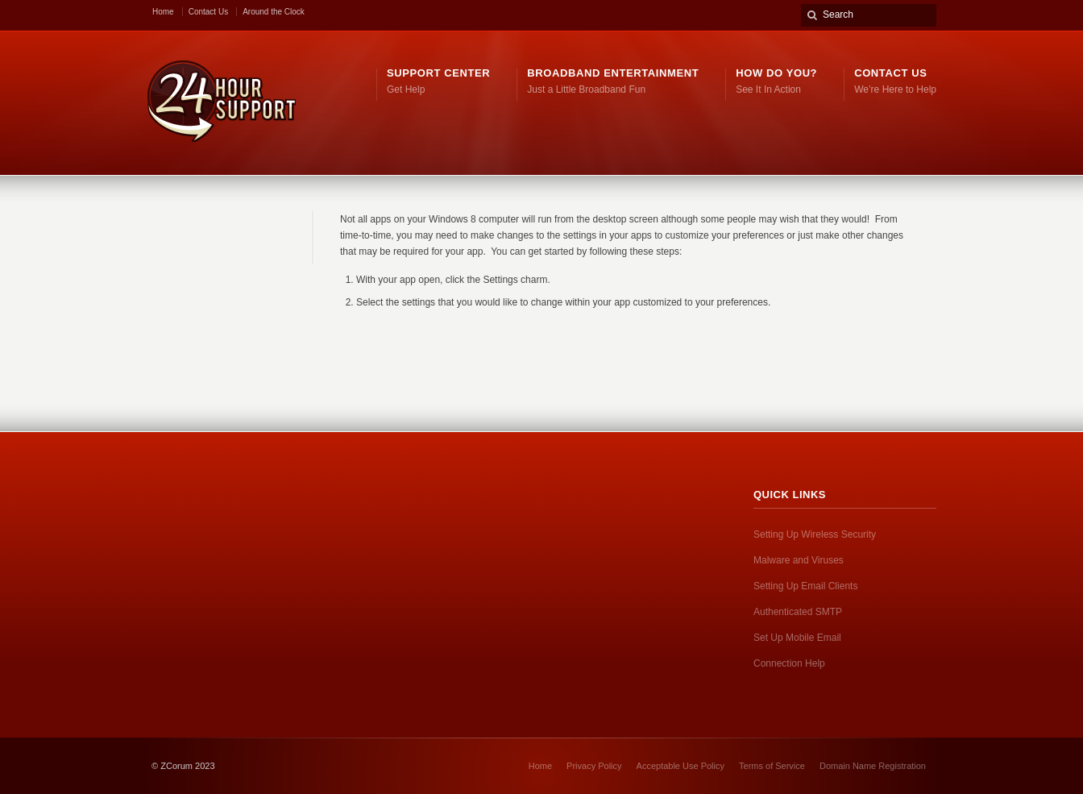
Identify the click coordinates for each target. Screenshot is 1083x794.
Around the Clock (274, 11)
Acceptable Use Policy (680, 766)
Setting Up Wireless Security (814, 534)
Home (163, 11)
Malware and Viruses (798, 560)
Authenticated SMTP (797, 611)
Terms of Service (772, 766)
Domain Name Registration (873, 766)
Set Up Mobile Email (797, 637)
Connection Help (789, 663)
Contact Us (208, 11)
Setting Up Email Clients (805, 586)
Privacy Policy (593, 766)
